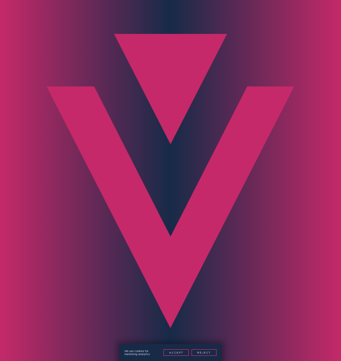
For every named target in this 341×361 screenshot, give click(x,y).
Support (185, 16)
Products (126, 16)
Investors (229, 16)
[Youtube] (318, 342)
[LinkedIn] (306, 342)
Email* (183, 174)
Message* (187, 233)
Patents (117, 342)
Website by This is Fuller (155, 342)
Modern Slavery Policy (80, 342)
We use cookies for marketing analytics (137, 352)
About (248, 16)
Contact (275, 16)
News (169, 16)
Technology (150, 16)
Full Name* (61, 174)
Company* (188, 203)
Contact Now (261, 275)
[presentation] (87, 270)
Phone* (56, 203)
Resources (206, 16)
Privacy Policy (35, 342)
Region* (57, 233)
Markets (106, 16)
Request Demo (311, 16)
